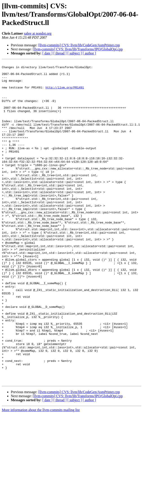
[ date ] (47, 53)
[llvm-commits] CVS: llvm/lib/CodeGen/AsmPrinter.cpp (79, 45)
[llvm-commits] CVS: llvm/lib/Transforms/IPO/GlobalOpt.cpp (78, 49)
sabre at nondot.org (38, 33)
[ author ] (89, 53)
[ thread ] (60, 53)
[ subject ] (74, 53)
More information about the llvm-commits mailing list (41, 474)
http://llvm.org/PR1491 (65, 93)
